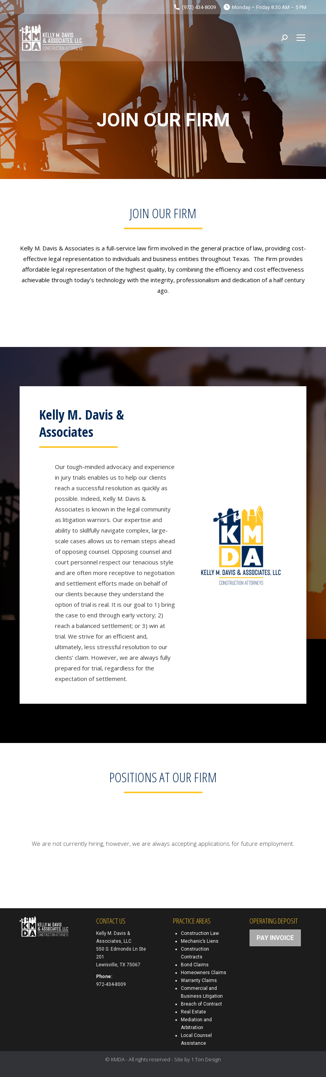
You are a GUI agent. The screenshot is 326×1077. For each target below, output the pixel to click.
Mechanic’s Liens (200, 941)
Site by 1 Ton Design (197, 1059)
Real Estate (193, 1012)
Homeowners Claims (203, 972)
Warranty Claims (199, 980)
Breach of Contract (201, 1004)
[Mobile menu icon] (300, 37)
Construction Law (200, 933)
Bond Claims (195, 964)
